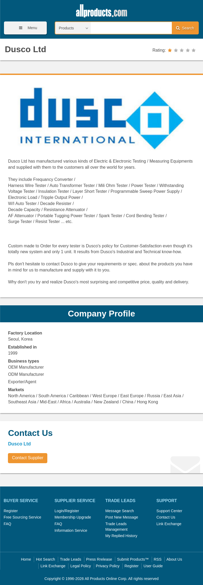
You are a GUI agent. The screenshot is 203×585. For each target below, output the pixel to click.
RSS (158, 559)
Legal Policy (80, 566)
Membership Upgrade (72, 517)
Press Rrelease (99, 559)
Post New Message (121, 517)
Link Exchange (168, 524)
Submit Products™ (133, 559)
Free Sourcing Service (22, 517)
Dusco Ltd (25, 49)
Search (185, 28)
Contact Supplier (27, 458)
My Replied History (121, 536)
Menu (26, 28)
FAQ (7, 524)
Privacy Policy (108, 566)
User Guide (153, 566)
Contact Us (165, 517)
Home (26, 559)
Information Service (70, 530)
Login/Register (66, 511)
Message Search (119, 511)
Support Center (169, 511)
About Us (174, 559)
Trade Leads (70, 559)
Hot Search (45, 559)
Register (11, 511)
